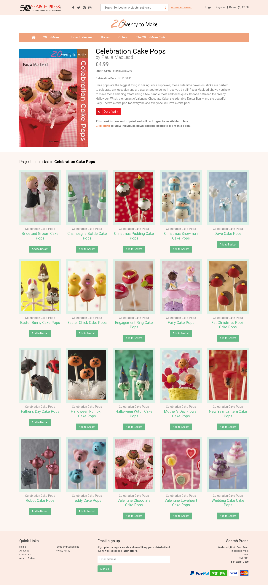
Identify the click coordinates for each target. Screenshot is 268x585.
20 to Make (52, 37)
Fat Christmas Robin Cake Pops (228, 324)
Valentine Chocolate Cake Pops (134, 502)
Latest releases (81, 37)
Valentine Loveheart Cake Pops (181, 502)
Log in (209, 7)
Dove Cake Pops (228, 233)
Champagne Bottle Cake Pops (87, 235)
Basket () (239, 7)
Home (22, 546)
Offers (123, 37)
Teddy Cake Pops (87, 500)
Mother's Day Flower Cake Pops (181, 413)
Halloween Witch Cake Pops (133, 413)
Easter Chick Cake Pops (87, 322)
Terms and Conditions (67, 546)
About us (24, 550)
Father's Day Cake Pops (40, 411)
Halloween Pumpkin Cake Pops (87, 413)
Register (222, 7)
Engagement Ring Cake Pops (134, 324)
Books (105, 37)
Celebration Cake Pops (40, 229)
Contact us (25, 554)
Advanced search (181, 7)
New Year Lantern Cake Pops (228, 413)
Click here (103, 126)
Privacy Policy (63, 550)
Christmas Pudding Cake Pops (134, 235)
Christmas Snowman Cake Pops (181, 235)
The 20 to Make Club (150, 37)
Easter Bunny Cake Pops (40, 322)
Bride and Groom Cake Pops (40, 235)
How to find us (27, 558)
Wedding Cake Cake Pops (228, 502)
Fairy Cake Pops (181, 322)
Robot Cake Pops (40, 500)
